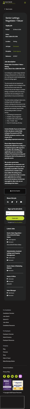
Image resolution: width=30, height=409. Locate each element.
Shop (4, 355)
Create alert (15, 218)
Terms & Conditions (8, 367)
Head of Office (11, 276)
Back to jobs (9, 9)
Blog (4, 349)
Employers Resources (8, 340)
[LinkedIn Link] (12, 376)
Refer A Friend (6, 358)
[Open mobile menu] (25, 3)
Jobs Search (6, 316)
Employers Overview (8, 334)
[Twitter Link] (8, 376)
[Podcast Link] (20, 376)
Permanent (16, 46)
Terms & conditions (18, 222)
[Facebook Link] (4, 376)
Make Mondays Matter (9, 361)
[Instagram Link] (16, 376)
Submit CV (6, 319)
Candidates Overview (8, 313)
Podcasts (5, 352)
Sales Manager (11, 290)
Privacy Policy (6, 372)
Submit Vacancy (7, 337)
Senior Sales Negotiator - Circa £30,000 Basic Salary (14, 235)
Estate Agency (17, 51)
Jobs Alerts (6, 322)
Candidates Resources (9, 325)
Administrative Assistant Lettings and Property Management (14, 253)
